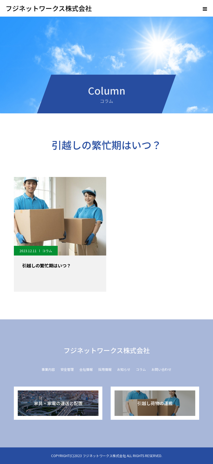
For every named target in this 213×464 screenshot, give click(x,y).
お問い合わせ (161, 369)
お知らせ (123, 369)
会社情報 (86, 369)
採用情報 (104, 369)
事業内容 (48, 369)
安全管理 (67, 369)
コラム (47, 250)
